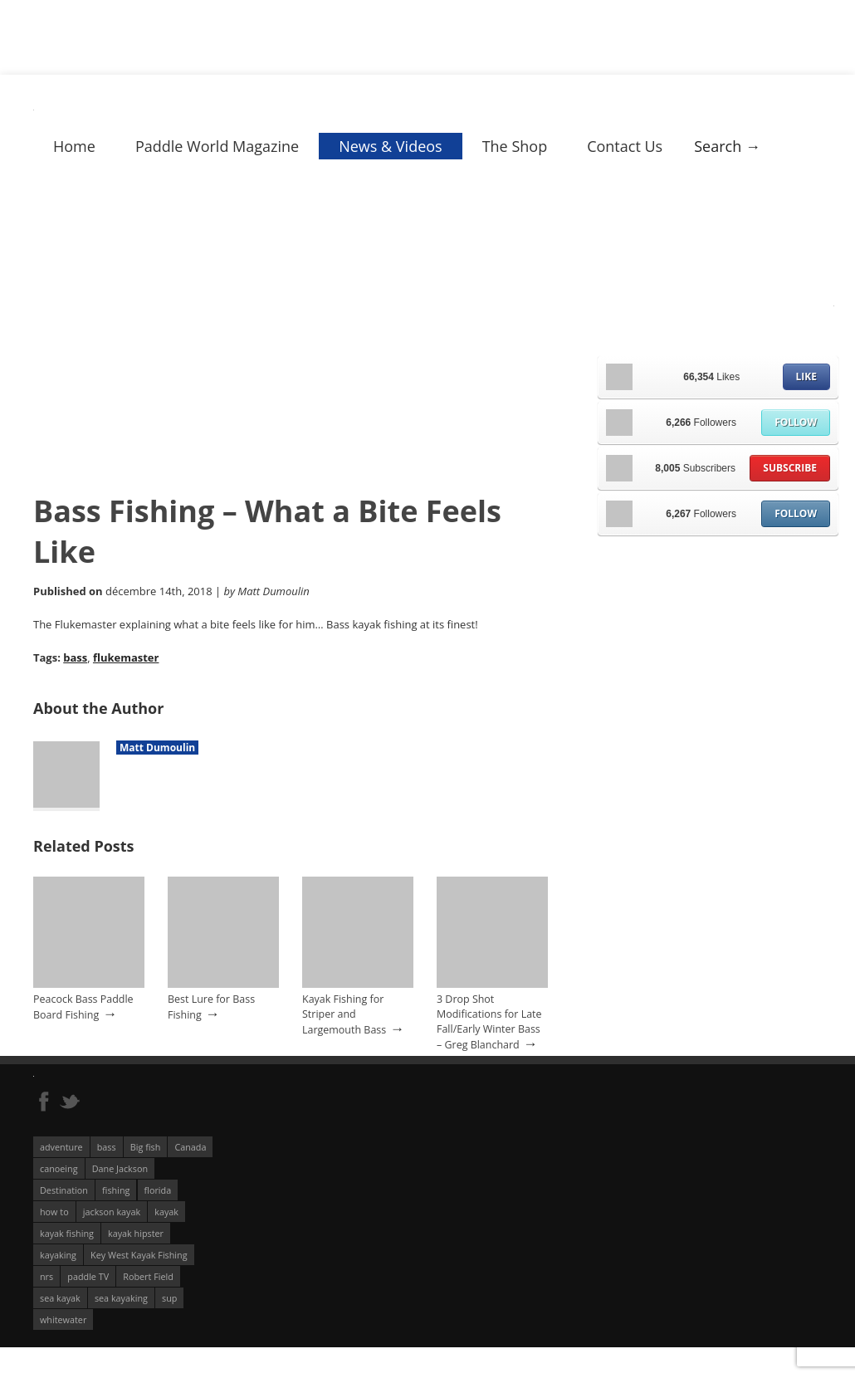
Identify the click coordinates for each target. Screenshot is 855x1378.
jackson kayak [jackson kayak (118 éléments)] (111, 1211)
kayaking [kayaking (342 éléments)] (58, 1255)
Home (74, 146)
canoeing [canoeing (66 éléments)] (59, 1168)
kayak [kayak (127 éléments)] (166, 1211)
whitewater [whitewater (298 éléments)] (63, 1319)
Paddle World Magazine (217, 146)
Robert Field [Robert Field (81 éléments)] (148, 1276)
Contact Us (624, 146)
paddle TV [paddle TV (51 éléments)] (88, 1276)
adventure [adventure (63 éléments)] (61, 1147)
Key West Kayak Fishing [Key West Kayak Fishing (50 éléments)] (139, 1255)
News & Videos (390, 146)
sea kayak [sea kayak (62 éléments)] (60, 1298)
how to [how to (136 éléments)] (54, 1211)
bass (75, 657)
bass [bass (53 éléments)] (106, 1147)
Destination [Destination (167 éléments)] (64, 1190)
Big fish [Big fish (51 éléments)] (145, 1147)
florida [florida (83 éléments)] (158, 1190)
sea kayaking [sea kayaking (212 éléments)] (121, 1298)
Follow (795, 422)
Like (806, 376)
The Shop (515, 146)
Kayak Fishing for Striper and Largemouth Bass (344, 1014)
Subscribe (790, 468)
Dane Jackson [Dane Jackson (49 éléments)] (120, 1168)
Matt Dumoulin (157, 747)
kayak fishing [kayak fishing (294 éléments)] (67, 1233)
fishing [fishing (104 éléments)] (115, 1190)
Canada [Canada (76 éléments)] (190, 1147)
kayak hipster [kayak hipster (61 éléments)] (136, 1233)
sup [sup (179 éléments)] (169, 1298)
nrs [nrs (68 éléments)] (46, 1276)
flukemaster (126, 657)
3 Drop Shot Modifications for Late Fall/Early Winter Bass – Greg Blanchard (489, 1022)
